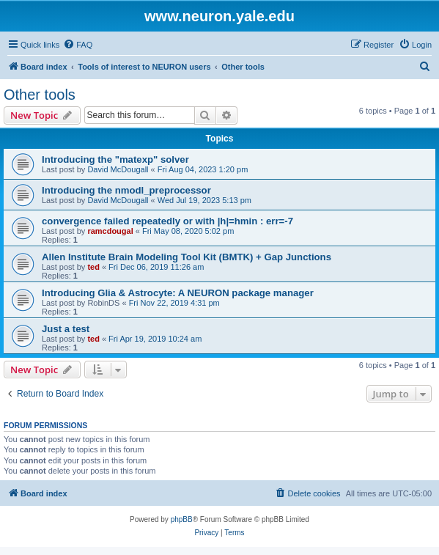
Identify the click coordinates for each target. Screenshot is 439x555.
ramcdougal (110, 231)
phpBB (182, 519)
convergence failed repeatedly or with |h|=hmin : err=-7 (167, 221)
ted (93, 266)
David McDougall (117, 169)
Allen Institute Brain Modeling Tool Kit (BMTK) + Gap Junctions (186, 256)
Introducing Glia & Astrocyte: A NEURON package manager (178, 292)
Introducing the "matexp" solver (115, 159)
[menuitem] (77, 45)
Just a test (65, 328)
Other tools (39, 95)
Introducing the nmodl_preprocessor (126, 190)
